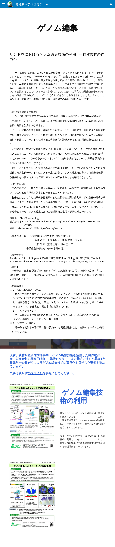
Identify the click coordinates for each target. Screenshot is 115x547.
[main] (57, 27)
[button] (3, 4)
